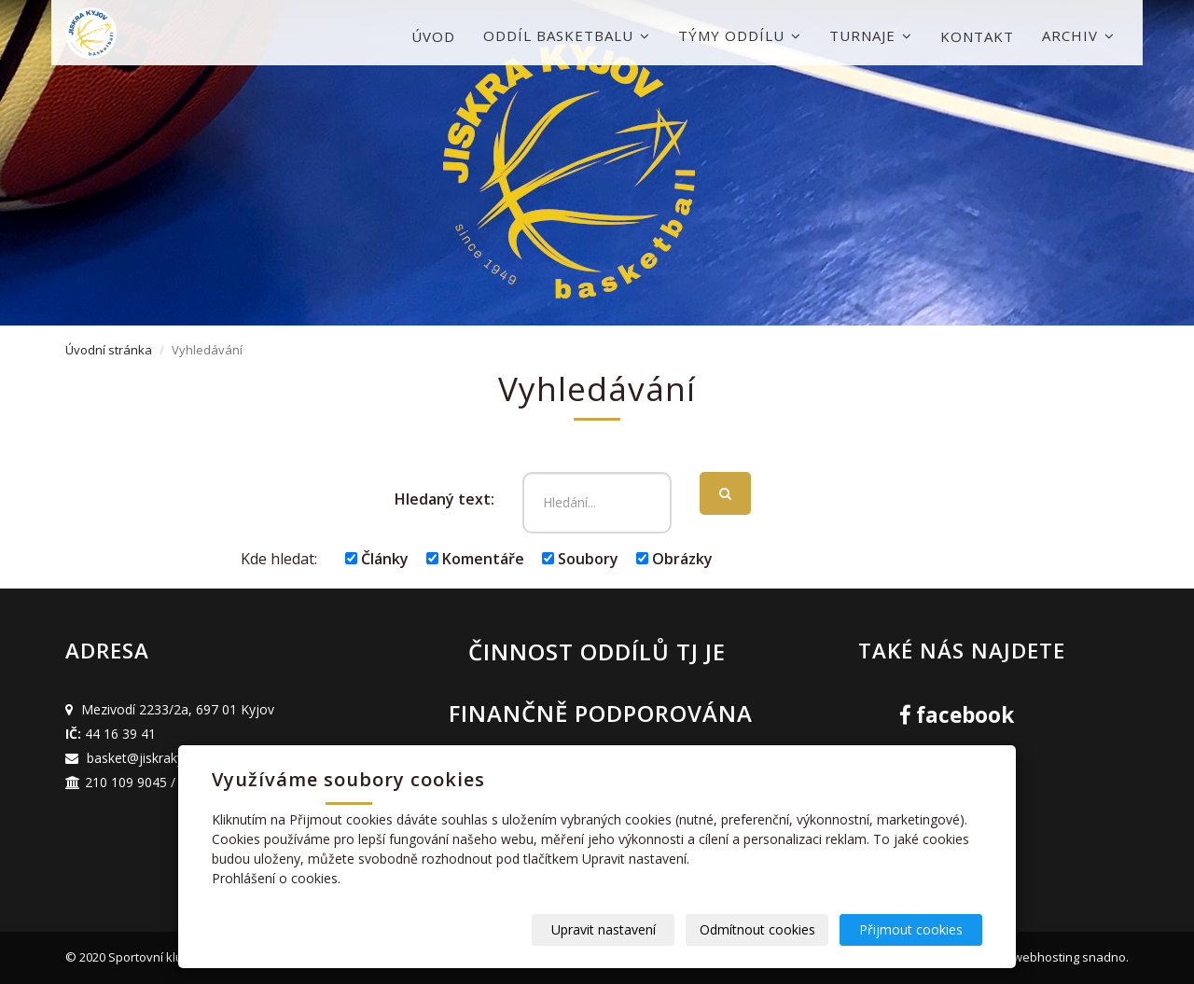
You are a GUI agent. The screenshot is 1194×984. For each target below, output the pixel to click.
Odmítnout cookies (757, 929)
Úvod (433, 36)
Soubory (580, 558)
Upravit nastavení (603, 929)
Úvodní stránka (108, 349)
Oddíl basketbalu (566, 35)
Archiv (1078, 35)
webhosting (1046, 957)
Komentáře (475, 558)
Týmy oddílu (739, 35)
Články (377, 558)
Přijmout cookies (911, 929)
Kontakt (977, 36)
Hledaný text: (444, 499)
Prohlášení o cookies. (276, 878)
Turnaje (870, 35)
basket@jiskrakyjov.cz (152, 758)
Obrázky (674, 558)
